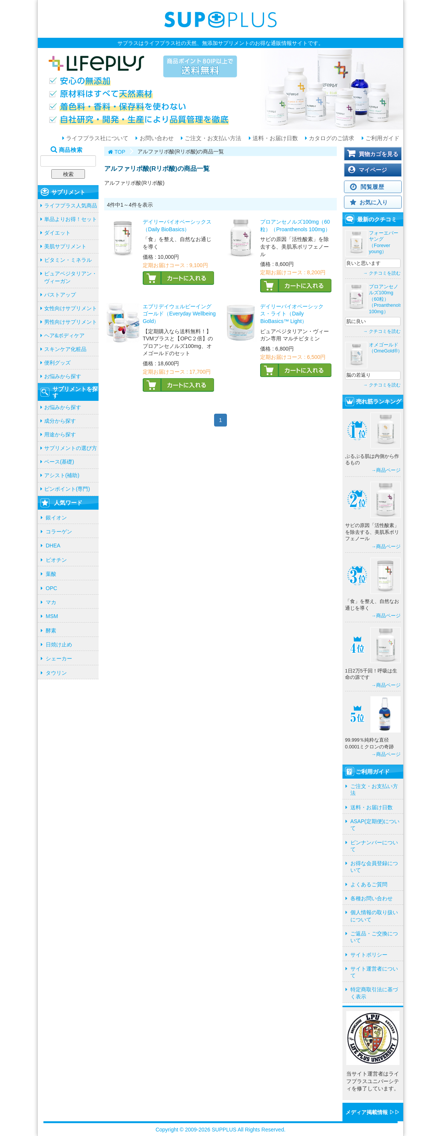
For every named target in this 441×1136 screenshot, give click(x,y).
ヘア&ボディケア (64, 335)
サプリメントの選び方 (70, 448)
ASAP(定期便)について (375, 824)
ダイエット (57, 233)
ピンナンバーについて (374, 845)
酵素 (51, 631)
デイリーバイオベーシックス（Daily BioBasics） (177, 225)
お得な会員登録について (374, 866)
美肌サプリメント (65, 246)
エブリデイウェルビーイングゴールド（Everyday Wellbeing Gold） (179, 313)
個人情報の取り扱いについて (374, 915)
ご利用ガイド (381, 138)
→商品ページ (386, 470)
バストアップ (60, 295)
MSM (52, 616)
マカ (51, 602)
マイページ (373, 170)
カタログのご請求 (330, 138)
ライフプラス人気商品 (70, 205)
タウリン (56, 673)
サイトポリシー (368, 955)
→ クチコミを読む (382, 273)
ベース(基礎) (59, 462)
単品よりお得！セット (70, 219)
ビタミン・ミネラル (68, 260)
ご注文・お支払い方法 (212, 138)
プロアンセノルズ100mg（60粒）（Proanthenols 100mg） (295, 225)
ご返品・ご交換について (374, 936)
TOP (119, 152)
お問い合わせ (155, 138)
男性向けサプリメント (70, 322)
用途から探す (60, 434)
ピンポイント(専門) (67, 489)
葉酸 (51, 574)
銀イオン (56, 518)
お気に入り (373, 202)
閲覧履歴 (372, 187)
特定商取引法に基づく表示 (374, 992)
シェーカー (59, 658)
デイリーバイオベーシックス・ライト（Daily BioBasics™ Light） (292, 313)
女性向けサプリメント (70, 308)
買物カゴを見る (378, 154)
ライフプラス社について (96, 138)
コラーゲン (59, 532)
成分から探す (60, 421)
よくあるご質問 (368, 884)
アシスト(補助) (61, 475)
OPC (51, 588)
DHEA (53, 545)
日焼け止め (59, 644)
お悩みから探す (62, 376)
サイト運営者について (374, 972)
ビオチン (56, 560)
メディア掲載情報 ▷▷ (372, 1112)
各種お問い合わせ (371, 898)
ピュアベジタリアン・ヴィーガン (70, 277)
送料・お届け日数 (274, 138)
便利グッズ (57, 363)
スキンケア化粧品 (65, 349)
